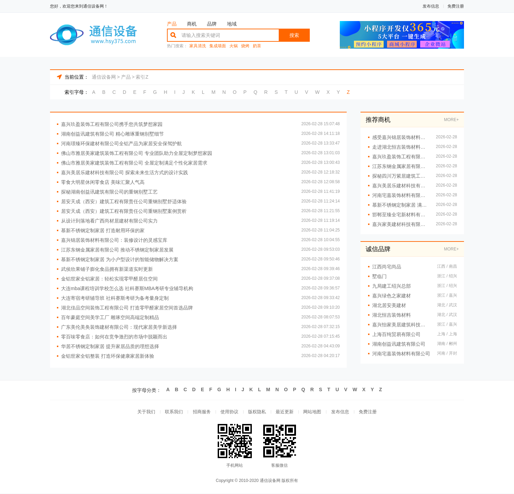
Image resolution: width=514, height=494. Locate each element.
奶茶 (257, 46)
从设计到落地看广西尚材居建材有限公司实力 (109, 221)
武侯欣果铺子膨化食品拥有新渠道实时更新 (107, 269)
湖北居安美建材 (389, 305)
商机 (192, 24)
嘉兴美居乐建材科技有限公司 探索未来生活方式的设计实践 (124, 172)
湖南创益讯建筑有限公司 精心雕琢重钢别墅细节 (112, 134)
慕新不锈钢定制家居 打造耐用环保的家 (103, 230)
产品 (172, 24)
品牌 (212, 24)
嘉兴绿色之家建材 (391, 295)
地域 (232, 24)
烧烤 (245, 46)
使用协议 (229, 412)
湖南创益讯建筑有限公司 (398, 344)
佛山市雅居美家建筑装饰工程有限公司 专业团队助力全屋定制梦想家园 (136, 153)
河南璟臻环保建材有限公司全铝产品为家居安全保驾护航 (121, 143)
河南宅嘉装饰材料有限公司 (401, 353)
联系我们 (172, 412)
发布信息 (431, 6)
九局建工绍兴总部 (391, 286)
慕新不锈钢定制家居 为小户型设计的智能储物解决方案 (119, 259)
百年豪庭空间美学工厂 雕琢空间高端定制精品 (110, 317)
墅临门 (379, 276)
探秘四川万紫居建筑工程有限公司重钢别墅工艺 (400, 176)
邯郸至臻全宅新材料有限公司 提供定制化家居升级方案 (400, 214)
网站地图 (314, 412)
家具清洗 (197, 46)
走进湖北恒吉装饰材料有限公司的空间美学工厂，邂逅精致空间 (400, 147)
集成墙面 (217, 46)
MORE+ (451, 119)
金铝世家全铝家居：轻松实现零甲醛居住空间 (109, 278)
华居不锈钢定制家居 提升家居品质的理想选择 (110, 346)
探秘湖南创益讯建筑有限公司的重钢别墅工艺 (109, 192)
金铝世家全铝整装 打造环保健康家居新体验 (107, 356)
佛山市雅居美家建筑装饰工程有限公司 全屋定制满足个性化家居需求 (134, 163)
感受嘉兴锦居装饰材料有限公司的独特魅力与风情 (400, 137)
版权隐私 (257, 412)
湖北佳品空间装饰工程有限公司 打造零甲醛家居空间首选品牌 (127, 307)
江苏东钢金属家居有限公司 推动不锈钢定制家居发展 (117, 250)
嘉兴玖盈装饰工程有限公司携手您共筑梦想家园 (111, 124)
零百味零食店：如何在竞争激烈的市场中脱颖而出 (114, 336)
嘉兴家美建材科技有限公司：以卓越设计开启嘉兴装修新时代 (400, 224)
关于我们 (144, 412)
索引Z (142, 77)
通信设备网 (104, 77)
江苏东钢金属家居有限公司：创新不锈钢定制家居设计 (400, 166)
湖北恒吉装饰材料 (391, 315)
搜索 (294, 35)
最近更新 (285, 412)
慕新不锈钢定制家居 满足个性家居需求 (400, 205)
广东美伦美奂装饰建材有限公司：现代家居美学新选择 (119, 327)
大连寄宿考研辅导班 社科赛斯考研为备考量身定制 (115, 298)
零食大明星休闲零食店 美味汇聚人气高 (103, 182)
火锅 (233, 46)
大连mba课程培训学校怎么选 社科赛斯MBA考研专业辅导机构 (127, 288)
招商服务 (200, 412)
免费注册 (455, 6)
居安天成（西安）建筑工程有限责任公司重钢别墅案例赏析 (124, 211)
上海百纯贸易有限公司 (396, 334)
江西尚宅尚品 (386, 266)
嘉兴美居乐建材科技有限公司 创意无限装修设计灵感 (400, 185)
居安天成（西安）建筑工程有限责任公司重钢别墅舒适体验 (124, 201)
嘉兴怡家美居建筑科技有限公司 (401, 324)
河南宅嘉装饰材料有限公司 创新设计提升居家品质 (400, 195)
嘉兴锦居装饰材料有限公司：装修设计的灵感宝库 (114, 240)
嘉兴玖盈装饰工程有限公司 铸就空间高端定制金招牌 (400, 156)
